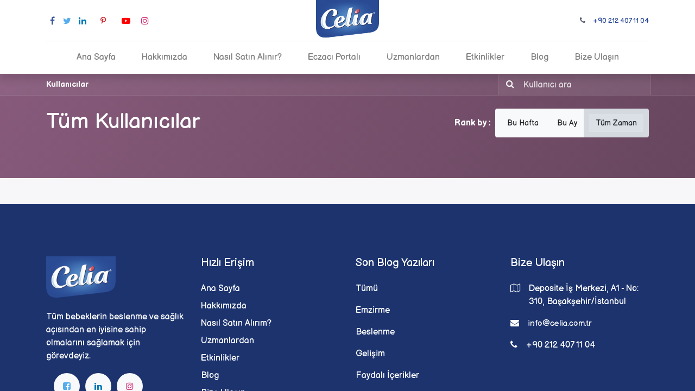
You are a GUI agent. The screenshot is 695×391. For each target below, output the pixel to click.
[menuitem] (96, 57)
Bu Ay (567, 123)
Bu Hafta (523, 123)
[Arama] (508, 84)
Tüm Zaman (616, 123)
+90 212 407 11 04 (621, 20)
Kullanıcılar (67, 84)
